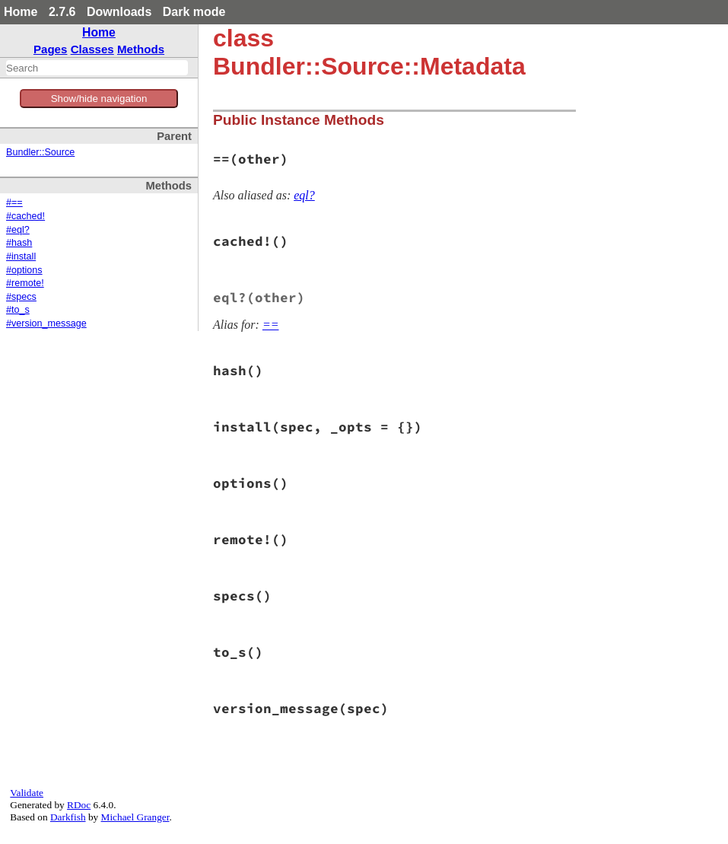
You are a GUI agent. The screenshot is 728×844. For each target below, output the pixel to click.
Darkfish (68, 817)
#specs (21, 296)
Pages (50, 49)
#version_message (46, 323)
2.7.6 (62, 11)
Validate (26, 792)
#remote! (25, 283)
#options (24, 270)
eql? (304, 195)
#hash (19, 242)
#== (14, 202)
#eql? (18, 230)
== (270, 324)
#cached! (25, 216)
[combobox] (97, 67)
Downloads (119, 11)
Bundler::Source (40, 152)
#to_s (18, 309)
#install (21, 256)
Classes (92, 49)
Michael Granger (135, 817)
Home (20, 11)
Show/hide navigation (99, 98)
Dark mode (194, 11)
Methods (140, 49)
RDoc (79, 805)
